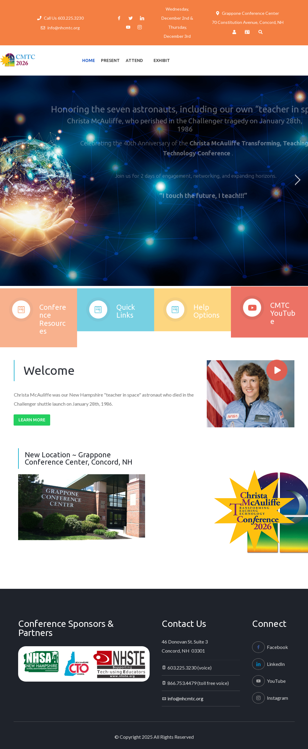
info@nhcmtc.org (63, 27)
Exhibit (162, 60)
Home (88, 60)
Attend (134, 60)
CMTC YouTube (282, 318)
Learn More (31, 419)
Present (110, 60)
